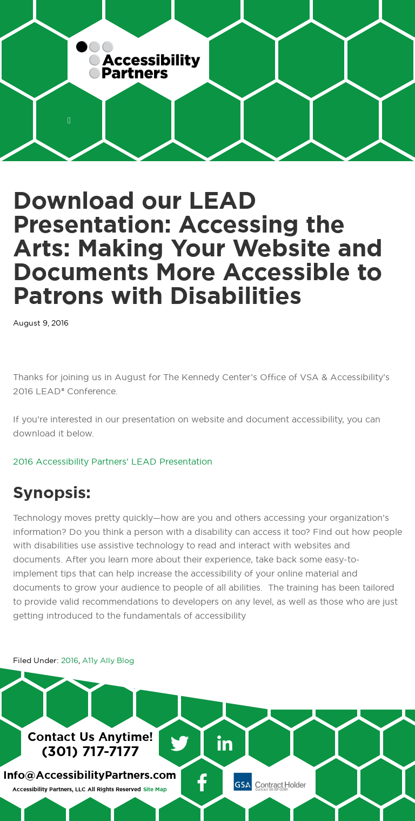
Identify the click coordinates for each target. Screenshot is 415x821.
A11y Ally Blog (108, 661)
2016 (69, 661)
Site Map (155, 789)
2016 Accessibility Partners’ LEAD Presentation (112, 462)
